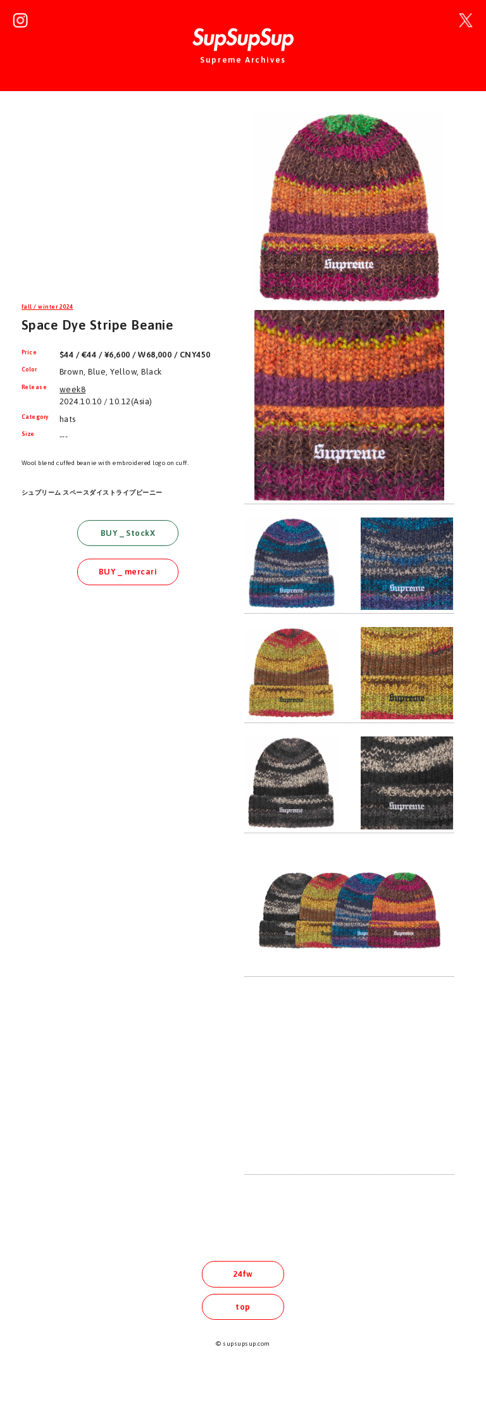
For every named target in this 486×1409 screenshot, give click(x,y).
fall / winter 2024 (47, 307)
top (242, 1307)
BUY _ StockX (128, 533)
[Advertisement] (128, 198)
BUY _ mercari (128, 571)
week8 (72, 389)
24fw (243, 1274)
